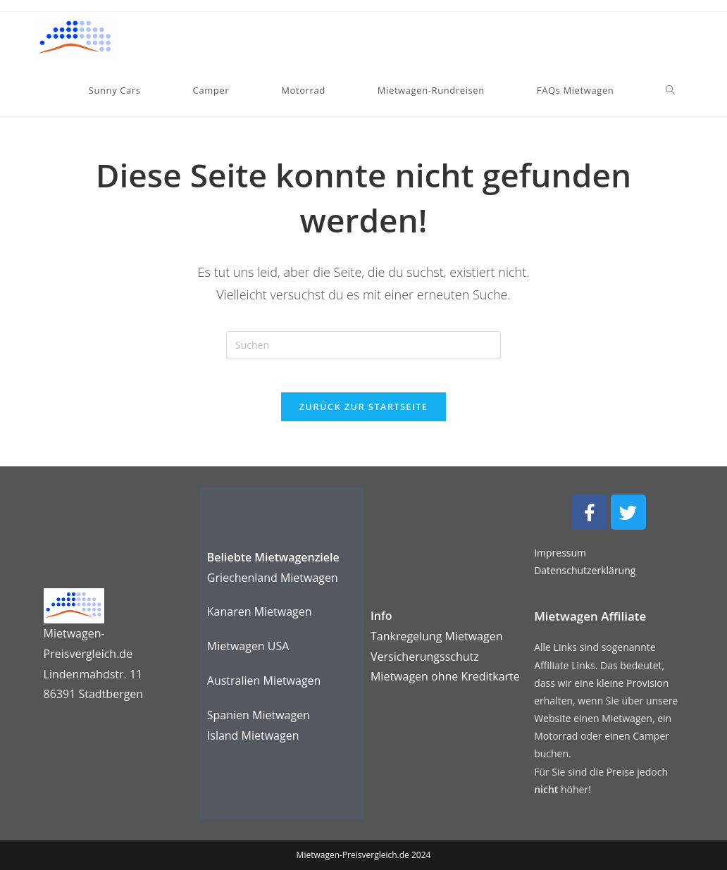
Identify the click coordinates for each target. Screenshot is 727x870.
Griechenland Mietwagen (272, 577)
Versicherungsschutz (425, 656)
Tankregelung (408, 636)
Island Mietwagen (253, 735)
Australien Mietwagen (264, 680)
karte (445, 677)
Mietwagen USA (248, 646)
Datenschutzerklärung (584, 571)
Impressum (560, 553)
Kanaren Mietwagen (259, 612)
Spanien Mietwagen (258, 715)
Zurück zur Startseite (363, 416)
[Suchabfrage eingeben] (363, 345)
